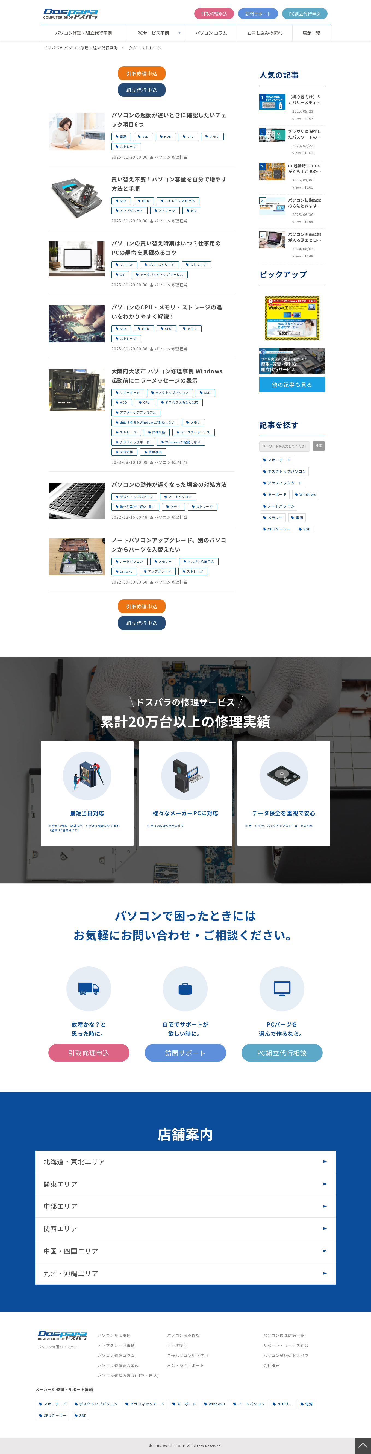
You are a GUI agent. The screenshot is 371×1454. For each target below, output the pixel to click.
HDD (168, 136)
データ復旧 (177, 1345)
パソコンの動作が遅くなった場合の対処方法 (169, 484)
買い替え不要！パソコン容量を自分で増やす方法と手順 (169, 183)
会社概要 (271, 1365)
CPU (190, 136)
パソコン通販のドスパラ (286, 1355)
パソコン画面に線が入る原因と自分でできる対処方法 (304, 237)
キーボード (275, 494)
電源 (123, 136)
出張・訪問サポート (185, 1365)
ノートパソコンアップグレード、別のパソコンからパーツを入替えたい (168, 544)
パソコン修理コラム (116, 1355)
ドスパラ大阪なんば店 (181, 402)
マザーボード (130, 392)
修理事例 (155, 452)
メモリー (165, 561)
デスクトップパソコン (172, 392)
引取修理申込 (214, 13)
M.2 (194, 210)
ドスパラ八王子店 (201, 561)
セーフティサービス (195, 432)
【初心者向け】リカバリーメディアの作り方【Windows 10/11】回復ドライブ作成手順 (304, 99)
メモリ (214, 136)
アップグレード (131, 210)
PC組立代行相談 (282, 1052)
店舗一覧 (311, 33)
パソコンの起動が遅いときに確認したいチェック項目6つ (169, 119)
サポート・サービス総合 (286, 1345)
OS (122, 274)
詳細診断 (158, 432)
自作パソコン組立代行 (187, 1355)
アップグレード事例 (116, 1345)
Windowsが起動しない (183, 442)
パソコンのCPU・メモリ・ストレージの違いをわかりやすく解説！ (166, 311)
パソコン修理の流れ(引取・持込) (128, 1375)
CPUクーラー (277, 529)
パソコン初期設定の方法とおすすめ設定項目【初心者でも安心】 (304, 203)
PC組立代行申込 (305, 13)
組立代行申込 (142, 89)
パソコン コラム (211, 33)
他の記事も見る (292, 384)
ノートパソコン (180, 496)
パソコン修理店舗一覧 (284, 1335)
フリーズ (126, 264)
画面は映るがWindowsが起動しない (147, 422)
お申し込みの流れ (264, 33)
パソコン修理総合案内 (118, 1365)
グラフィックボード (135, 442)
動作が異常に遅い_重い (137, 506)
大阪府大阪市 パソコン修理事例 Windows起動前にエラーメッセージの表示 (167, 375)
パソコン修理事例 (114, 1335)
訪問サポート (258, 13)
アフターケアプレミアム (138, 412)
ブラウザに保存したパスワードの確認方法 (304, 134)
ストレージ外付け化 (180, 200)
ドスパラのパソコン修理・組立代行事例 (80, 48)
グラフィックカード (282, 482)
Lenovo (126, 571)
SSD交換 (126, 452)
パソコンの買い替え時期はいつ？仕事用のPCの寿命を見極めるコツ (166, 247)
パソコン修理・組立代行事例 (83, 33)
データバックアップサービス (162, 274)
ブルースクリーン (162, 264)
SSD (145, 136)
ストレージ (128, 146)
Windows (305, 494)
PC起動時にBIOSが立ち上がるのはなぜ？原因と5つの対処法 (304, 168)
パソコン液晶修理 (183, 1335)
